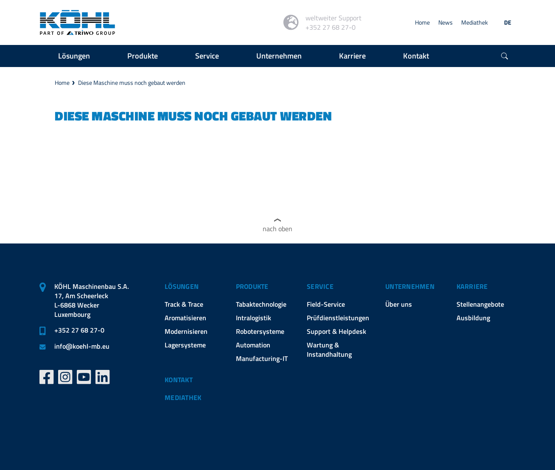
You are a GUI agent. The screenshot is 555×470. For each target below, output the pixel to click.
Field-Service (326, 304)
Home (422, 22)
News (445, 22)
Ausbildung (473, 318)
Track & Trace (184, 304)
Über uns (398, 304)
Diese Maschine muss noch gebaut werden (131, 82)
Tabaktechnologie (261, 304)
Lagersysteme (185, 345)
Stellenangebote (480, 304)
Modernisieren (186, 331)
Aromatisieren (185, 318)
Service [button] (207, 56)
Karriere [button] (352, 56)
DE (507, 22)
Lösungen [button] (74, 56)
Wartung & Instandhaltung (329, 349)
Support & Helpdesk (336, 331)
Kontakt (179, 380)
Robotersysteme (260, 331)
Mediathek (474, 22)
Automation (253, 345)
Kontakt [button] (416, 56)
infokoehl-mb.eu (81, 346)
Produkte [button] (142, 56)
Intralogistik (253, 318)
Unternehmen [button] (279, 56)
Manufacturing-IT (262, 358)
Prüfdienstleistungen (338, 318)
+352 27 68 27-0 (79, 330)
